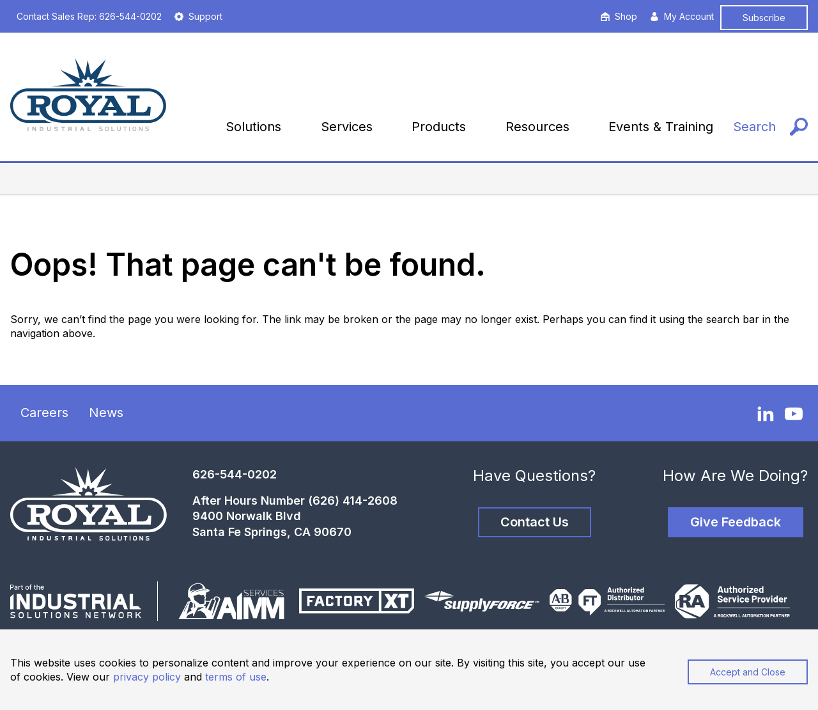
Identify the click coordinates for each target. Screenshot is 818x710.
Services (347, 126)
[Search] (770, 127)
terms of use (235, 676)
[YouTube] (794, 414)
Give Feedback (735, 522)
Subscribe (764, 17)
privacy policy (147, 676)
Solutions (253, 126)
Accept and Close (747, 672)
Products (439, 126)
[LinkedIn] (766, 413)
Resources (537, 126)
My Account (682, 16)
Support (198, 16)
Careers (44, 412)
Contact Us (534, 522)
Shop (619, 16)
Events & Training (660, 126)
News (106, 412)
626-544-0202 (234, 474)
